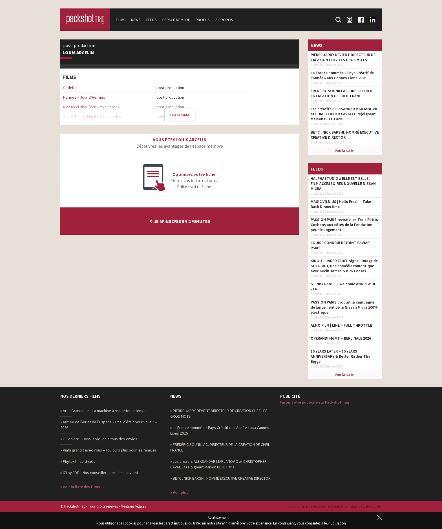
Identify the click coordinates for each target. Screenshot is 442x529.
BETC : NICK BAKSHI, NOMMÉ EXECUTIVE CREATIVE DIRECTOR (345, 135)
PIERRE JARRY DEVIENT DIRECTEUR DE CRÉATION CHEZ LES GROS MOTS (343, 57)
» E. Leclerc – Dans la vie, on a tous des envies (98, 438)
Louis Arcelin (78, 52)
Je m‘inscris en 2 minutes (179, 220)
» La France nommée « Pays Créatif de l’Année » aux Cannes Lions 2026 (219, 430)
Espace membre (177, 19)
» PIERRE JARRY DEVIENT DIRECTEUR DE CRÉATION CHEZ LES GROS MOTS (219, 413)
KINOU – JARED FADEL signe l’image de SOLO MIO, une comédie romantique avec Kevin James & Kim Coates (344, 265)
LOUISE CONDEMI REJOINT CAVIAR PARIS (340, 245)
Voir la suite (344, 150)
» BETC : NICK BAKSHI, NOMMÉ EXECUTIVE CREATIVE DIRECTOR (220, 478)
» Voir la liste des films (80, 486)
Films (121, 19)
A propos (225, 19)
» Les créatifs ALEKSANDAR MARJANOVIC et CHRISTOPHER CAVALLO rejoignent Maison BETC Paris (218, 464)
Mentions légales (133, 506)
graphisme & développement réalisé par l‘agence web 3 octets (335, 506)
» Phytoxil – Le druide (78, 461)
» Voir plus (179, 492)
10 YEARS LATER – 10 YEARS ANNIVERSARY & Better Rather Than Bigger (342, 356)
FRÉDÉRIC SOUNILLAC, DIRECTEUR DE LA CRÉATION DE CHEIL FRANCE (342, 93)
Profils (203, 19)
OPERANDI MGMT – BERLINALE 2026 (341, 338)
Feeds (152, 19)
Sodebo (70, 87)
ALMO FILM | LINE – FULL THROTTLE (341, 325)
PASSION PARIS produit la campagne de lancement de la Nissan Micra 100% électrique (344, 307)
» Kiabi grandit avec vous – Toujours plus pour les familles (108, 450)
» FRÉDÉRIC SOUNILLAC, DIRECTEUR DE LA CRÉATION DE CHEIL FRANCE (220, 447)
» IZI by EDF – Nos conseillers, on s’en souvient (99, 472)
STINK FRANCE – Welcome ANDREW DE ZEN (343, 286)
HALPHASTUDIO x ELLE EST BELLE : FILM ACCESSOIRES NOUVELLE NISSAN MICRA (343, 183)
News (137, 19)
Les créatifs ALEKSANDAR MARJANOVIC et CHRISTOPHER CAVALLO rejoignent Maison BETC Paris (344, 113)
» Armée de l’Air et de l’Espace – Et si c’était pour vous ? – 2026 (108, 424)
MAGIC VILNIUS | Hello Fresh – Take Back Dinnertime (341, 204)
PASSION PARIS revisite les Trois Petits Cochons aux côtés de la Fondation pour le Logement (344, 224)
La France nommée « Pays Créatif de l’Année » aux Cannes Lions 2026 (342, 75)
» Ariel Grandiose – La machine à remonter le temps (103, 410)
